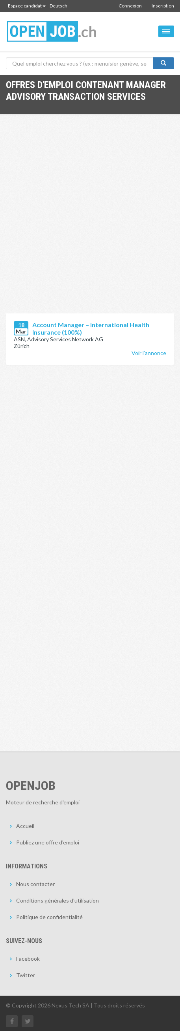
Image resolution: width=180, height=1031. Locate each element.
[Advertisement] (90, 219)
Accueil (25, 825)
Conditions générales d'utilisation (57, 900)
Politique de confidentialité (49, 917)
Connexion (130, 6)
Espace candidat (27, 6)
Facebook (28, 958)
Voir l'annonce (149, 353)
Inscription (163, 6)
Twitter (25, 975)
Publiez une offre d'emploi (47, 842)
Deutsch (58, 6)
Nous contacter (35, 884)
